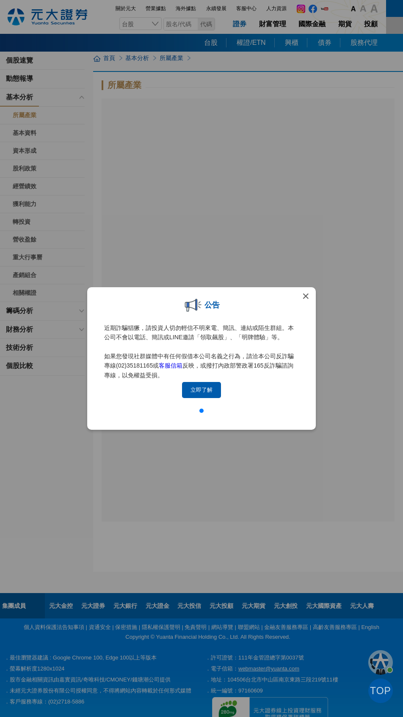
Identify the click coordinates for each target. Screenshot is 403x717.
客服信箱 (170, 365)
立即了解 (201, 390)
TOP (380, 690)
